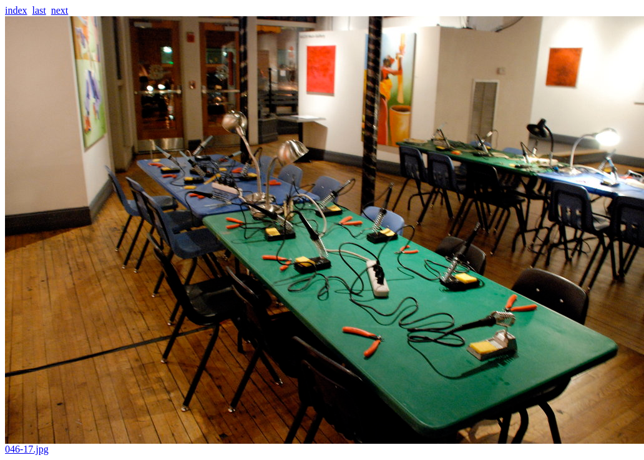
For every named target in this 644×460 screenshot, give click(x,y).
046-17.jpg (324, 444)
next (60, 10)
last (39, 10)
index (16, 10)
